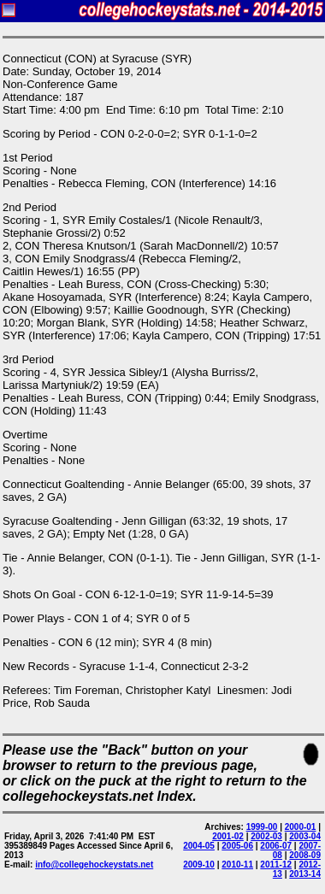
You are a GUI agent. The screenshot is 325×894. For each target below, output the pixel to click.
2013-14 (305, 874)
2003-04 (305, 836)
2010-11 (237, 864)
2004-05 (199, 845)
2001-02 (228, 836)
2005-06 (237, 845)
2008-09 (305, 855)
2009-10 (199, 864)
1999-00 (262, 827)
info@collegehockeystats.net (94, 864)
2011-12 (276, 864)
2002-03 (266, 836)
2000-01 (300, 827)
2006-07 (276, 845)
